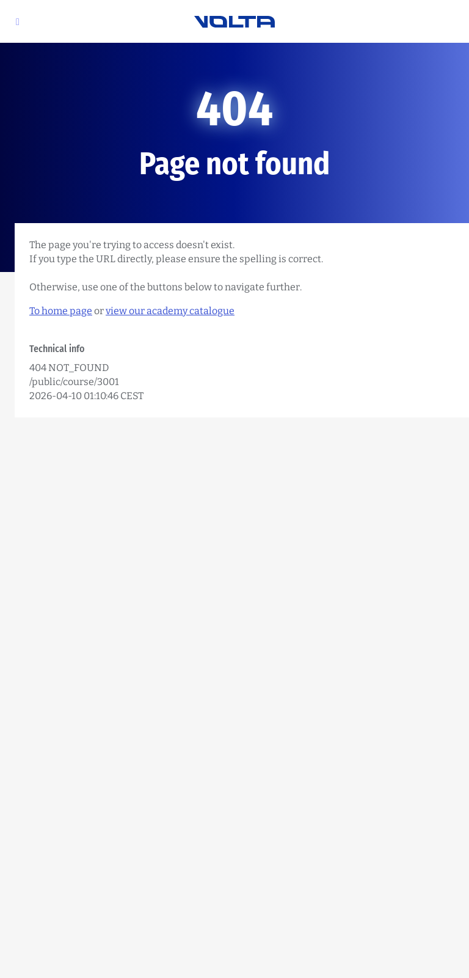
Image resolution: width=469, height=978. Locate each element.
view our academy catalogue (170, 311)
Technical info (57, 349)
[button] (18, 22)
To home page (60, 311)
